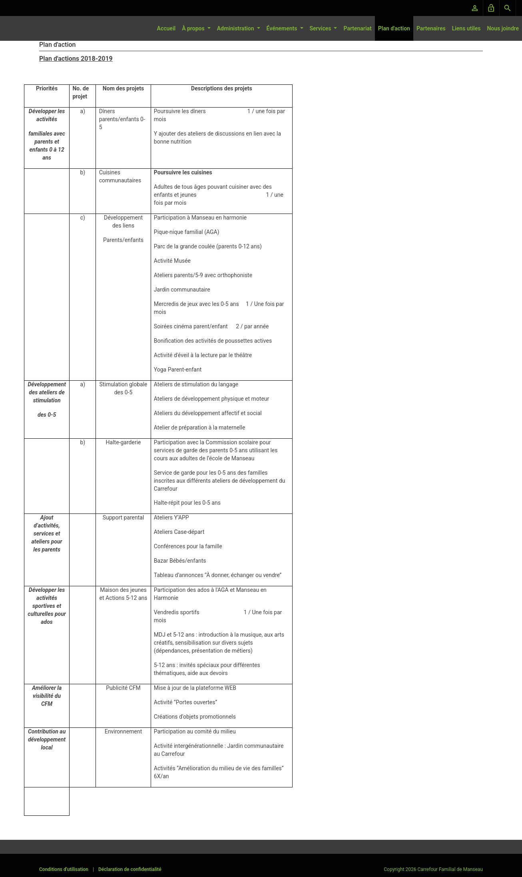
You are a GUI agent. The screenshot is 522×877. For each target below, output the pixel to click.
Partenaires (431, 28)
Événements (283, 28)
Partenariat (357, 28)
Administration (236, 28)
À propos (194, 28)
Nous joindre (503, 28)
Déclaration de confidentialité (129, 869)
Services (321, 28)
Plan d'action (394, 28)
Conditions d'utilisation (63, 869)
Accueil (166, 28)
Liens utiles (466, 28)
